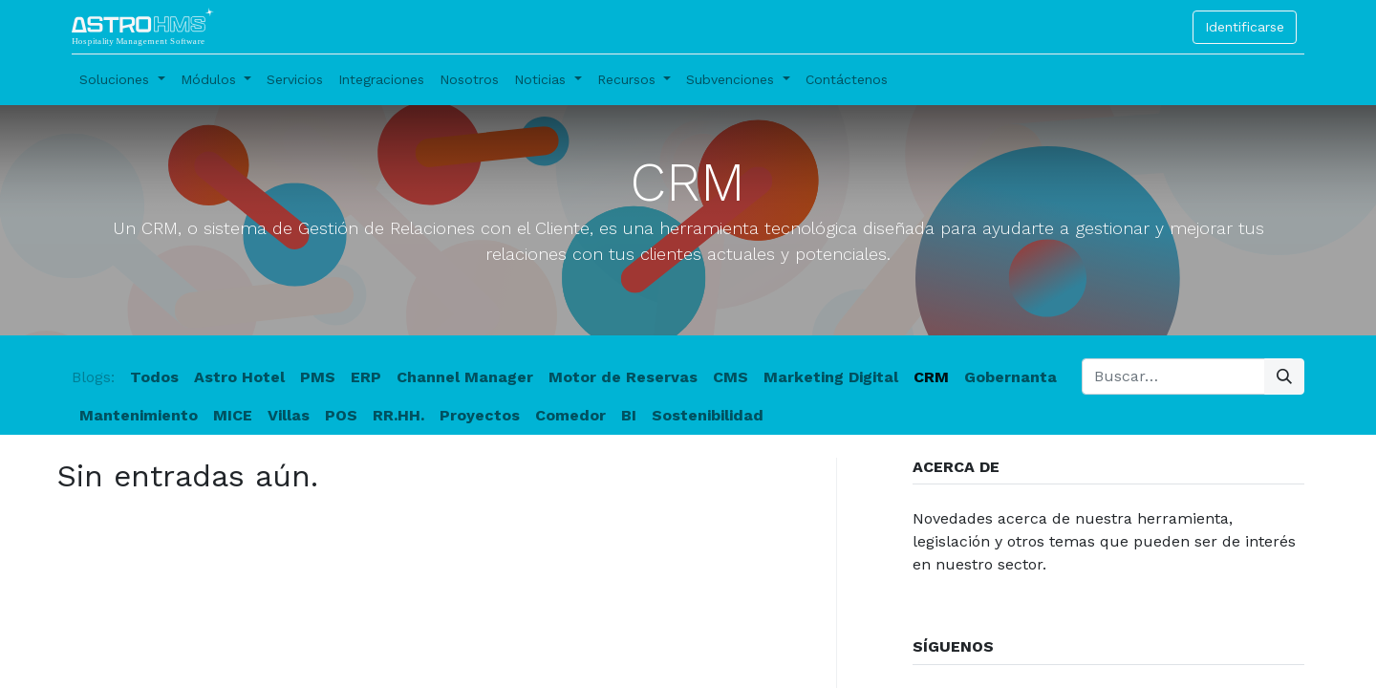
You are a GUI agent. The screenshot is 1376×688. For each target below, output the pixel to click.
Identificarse (1244, 26)
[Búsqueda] (1284, 376)
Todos (154, 377)
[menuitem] (295, 79)
